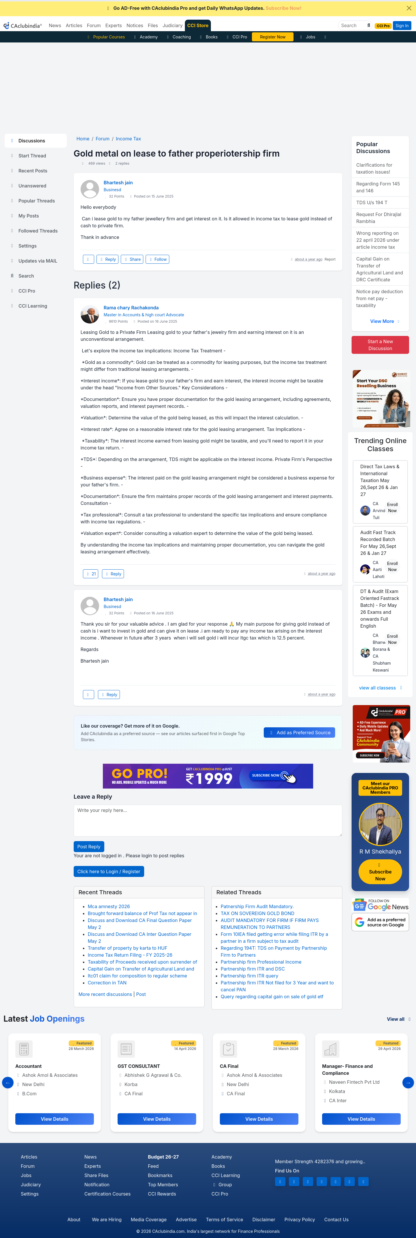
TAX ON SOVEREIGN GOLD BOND (257, 913)
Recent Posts (28, 171)
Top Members (163, 1184)
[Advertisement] (208, 85)
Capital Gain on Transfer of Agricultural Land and (141, 969)
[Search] (353, 25)
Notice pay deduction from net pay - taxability (379, 298)
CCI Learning (28, 306)
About (73, 1219)
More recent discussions (105, 994)
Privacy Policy (300, 1219)
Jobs (306, 36)
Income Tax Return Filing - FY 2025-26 (130, 955)
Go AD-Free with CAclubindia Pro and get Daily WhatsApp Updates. (203, 8)
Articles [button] (74, 25)
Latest (44, 1019)
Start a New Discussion (380, 345)
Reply (107, 259)
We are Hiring (106, 1219)
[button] (368, 25)
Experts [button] (113, 25)
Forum (28, 1166)
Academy (145, 36)
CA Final (229, 1066)
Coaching (178, 36)
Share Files (96, 1175)
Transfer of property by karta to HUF (127, 948)
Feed (153, 1166)
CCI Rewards (162, 1194)
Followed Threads (33, 231)
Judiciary (31, 1184)
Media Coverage (149, 1219)
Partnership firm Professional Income (261, 962)
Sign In (401, 25)
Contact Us (336, 1219)
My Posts (24, 216)
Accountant (28, 1066)
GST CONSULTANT (139, 1066)
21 (91, 573)
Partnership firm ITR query (249, 976)
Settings (23, 246)
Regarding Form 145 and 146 (378, 187)
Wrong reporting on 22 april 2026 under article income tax (377, 240)
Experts (92, 1166)
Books (208, 36)
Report (330, 259)
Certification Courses (107, 1194)
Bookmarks (160, 1175)
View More (385, 321)
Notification (96, 1184)
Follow (157, 259)
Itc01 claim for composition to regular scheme (137, 976)
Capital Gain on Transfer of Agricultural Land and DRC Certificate (379, 269)
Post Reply (89, 847)
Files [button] (153, 25)
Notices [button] (135, 25)
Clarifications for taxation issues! (374, 168)
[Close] (409, 8)
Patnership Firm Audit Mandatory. (257, 906)
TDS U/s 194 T (371, 202)
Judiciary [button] (173, 25)
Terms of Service (224, 1219)
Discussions (27, 141)
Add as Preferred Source (299, 732)
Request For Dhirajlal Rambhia (378, 217)
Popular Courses (105, 36)
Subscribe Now (380, 872)
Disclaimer (263, 1219)
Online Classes (380, 444)
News (90, 1157)
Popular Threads (32, 201)
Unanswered (27, 186)
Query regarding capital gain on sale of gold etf (272, 996)
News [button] (55, 25)
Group (221, 1184)
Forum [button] (94, 25)
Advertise (186, 1219)
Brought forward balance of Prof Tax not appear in (142, 913)
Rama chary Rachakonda (131, 308)
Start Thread (27, 156)
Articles (29, 1157)
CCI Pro (236, 36)
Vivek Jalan (273, 36)
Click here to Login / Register (108, 871)
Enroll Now (392, 507)
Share (132, 259)
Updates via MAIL (33, 261)
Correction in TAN (107, 983)
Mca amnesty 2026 (109, 906)
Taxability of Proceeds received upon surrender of (142, 962)
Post (141, 994)
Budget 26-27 (163, 1157)
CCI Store (198, 25)
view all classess (381, 688)
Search (21, 276)
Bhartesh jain (118, 182)
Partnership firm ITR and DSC (253, 969)
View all (400, 1019)
